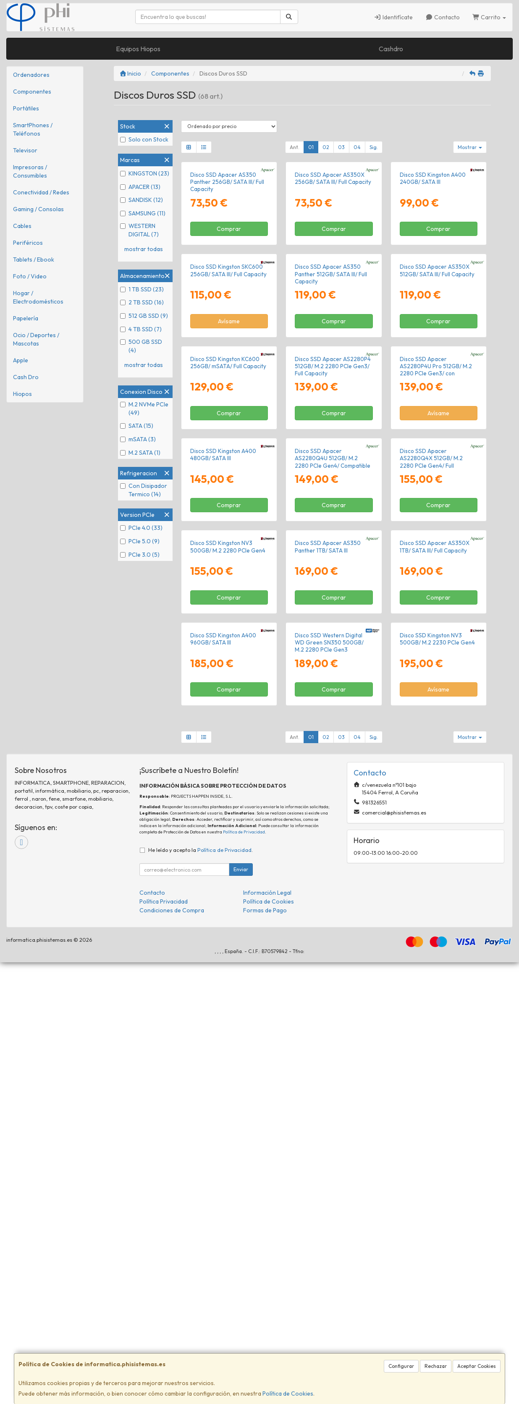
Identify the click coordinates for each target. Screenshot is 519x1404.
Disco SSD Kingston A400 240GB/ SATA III (433, 252)
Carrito (489, 17)
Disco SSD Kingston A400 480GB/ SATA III (223, 749)
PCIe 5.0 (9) (140, 541)
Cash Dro (26, 377)
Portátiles (26, 108)
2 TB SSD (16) (142, 302)
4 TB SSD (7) (141, 329)
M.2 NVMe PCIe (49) (144, 408)
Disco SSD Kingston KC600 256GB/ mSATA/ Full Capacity (228, 583)
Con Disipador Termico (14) (143, 490)
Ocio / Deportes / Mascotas (36, 339)
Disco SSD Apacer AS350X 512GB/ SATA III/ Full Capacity (437, 417)
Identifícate (393, 17)
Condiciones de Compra (171, 1352)
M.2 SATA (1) (140, 452)
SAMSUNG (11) (142, 213)
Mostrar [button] (470, 147)
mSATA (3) (138, 439)
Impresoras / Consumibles (30, 171)
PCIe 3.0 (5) (140, 554)
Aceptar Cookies (476, 1366)
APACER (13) (140, 187)
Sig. (374, 147)
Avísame (229, 468)
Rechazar (436, 1366)
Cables (22, 226)
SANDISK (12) (141, 200)
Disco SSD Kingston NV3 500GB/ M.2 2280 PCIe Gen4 (227, 914)
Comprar (229, 302)
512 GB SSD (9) (144, 316)
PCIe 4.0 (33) (141, 528)
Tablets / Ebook (33, 259)
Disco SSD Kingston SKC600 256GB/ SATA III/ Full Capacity (228, 417)
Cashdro (391, 49)
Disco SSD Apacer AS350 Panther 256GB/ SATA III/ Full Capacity (227, 255)
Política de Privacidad (244, 1273)
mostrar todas (143, 249)
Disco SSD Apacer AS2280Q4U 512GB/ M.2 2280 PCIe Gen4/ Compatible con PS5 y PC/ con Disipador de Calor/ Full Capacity (332, 760)
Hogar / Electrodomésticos (38, 297)
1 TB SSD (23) (142, 289)
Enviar (240, 1311)
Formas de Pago (265, 1352)
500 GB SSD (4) (141, 346)
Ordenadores (31, 75)
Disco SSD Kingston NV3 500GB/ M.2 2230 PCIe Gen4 (437, 1080)
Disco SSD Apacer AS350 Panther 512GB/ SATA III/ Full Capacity (331, 421)
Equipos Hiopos (138, 49)
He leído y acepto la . (200, 1291)
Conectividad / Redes (41, 192)
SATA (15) (136, 426)
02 (325, 147)
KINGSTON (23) (144, 173)
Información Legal (267, 1334)
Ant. (294, 147)
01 (311, 147)
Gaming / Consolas (38, 209)
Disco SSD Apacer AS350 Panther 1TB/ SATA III (328, 914)
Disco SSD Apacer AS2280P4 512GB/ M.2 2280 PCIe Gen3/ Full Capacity (333, 586)
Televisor (25, 150)
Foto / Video (30, 276)
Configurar (401, 1366)
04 (357, 147)
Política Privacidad (163, 1343)
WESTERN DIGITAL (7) (139, 230)
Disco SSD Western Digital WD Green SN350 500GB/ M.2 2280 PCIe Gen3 (329, 1084)
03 (341, 147)
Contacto (442, 17)
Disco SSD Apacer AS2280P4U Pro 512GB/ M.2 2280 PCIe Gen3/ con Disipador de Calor (436, 590)
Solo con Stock (144, 139)
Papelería (25, 318)
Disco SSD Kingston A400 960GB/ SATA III (223, 1080)
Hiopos (22, 394)
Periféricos (28, 242)
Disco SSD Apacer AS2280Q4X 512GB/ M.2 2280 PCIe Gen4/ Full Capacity (431, 756)
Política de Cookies (287, 1393)
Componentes (32, 91)
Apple (20, 360)
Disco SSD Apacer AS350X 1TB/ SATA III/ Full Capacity (434, 914)
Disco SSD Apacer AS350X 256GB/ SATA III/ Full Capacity (333, 252)
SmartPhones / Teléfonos (32, 129)
